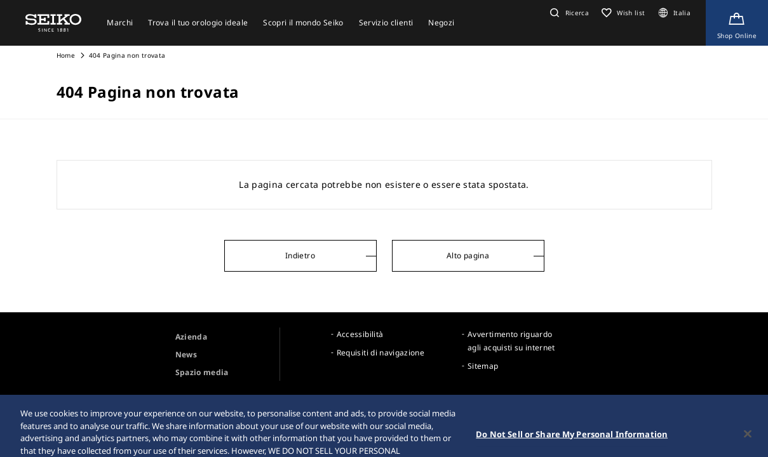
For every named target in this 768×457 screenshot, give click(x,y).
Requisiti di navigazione (380, 352)
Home (66, 55)
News (186, 354)
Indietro (300, 255)
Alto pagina (468, 255)
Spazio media (202, 372)
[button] (568, 12)
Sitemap (483, 366)
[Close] (748, 440)
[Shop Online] (737, 23)
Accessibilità (360, 334)
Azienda (191, 336)
